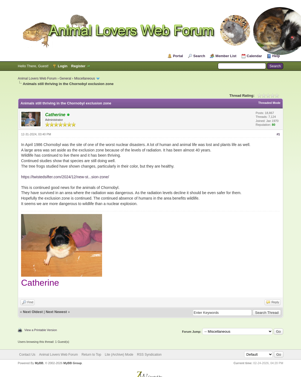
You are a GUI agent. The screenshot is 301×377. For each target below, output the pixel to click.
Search (199, 56)
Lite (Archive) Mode (119, 354)
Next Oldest (33, 312)
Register (78, 66)
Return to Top (91, 354)
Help (276, 56)
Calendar (254, 56)
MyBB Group (72, 363)
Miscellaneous (84, 78)
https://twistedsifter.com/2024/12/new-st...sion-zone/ (65, 177)
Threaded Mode (269, 102)
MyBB (39, 363)
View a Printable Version (40, 330)
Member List (225, 56)
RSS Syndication (149, 354)
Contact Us (27, 354)
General (65, 78)
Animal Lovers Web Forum (37, 78)
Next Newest (56, 312)
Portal (178, 56)
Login (62, 66)
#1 (278, 134)
